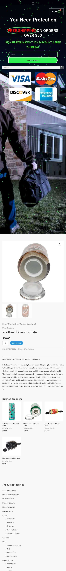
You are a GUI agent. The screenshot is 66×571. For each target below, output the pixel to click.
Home (4, 324)
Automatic (11, 519)
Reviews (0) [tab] (36, 359)
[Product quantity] (5, 343)
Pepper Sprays (7, 560)
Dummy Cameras (8, 503)
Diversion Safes (8, 499)
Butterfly (10, 522)
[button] (33, 3)
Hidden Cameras (8, 507)
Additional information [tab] (21, 359)
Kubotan (5, 538)
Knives (4, 515)
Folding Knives (12, 530)
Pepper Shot (11, 564)
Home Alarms (7, 511)
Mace (4, 542)
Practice (10, 567)
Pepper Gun (11, 552)
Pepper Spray (12, 556)
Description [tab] (6, 359)
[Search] (62, 67)
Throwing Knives (13, 533)
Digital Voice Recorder (10, 494)
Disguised (10, 526)
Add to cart (16, 343)
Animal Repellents (9, 490)
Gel (8, 549)
